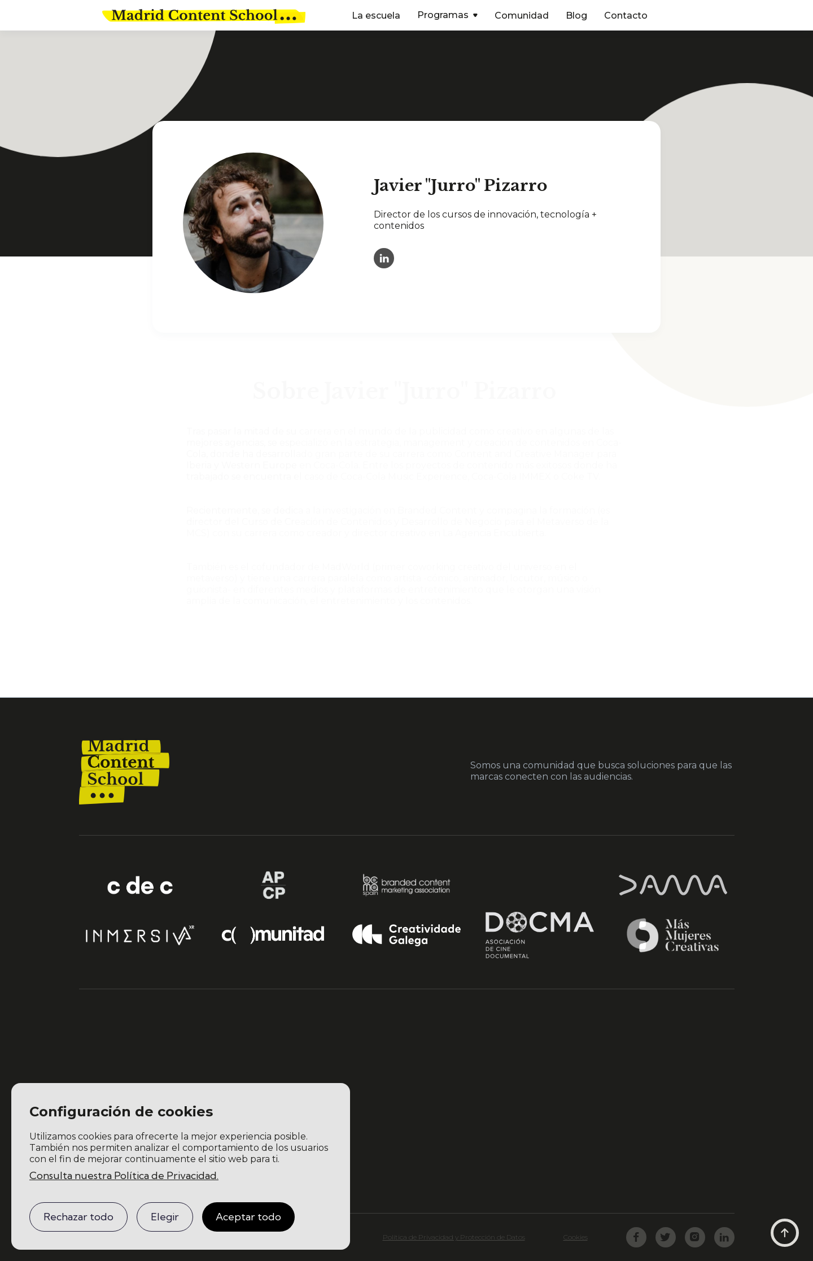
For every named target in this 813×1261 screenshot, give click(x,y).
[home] (203, 15)
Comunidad (522, 15)
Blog (576, 15)
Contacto (626, 15)
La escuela (376, 15)
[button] (447, 16)
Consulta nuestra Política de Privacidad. (123, 1175)
